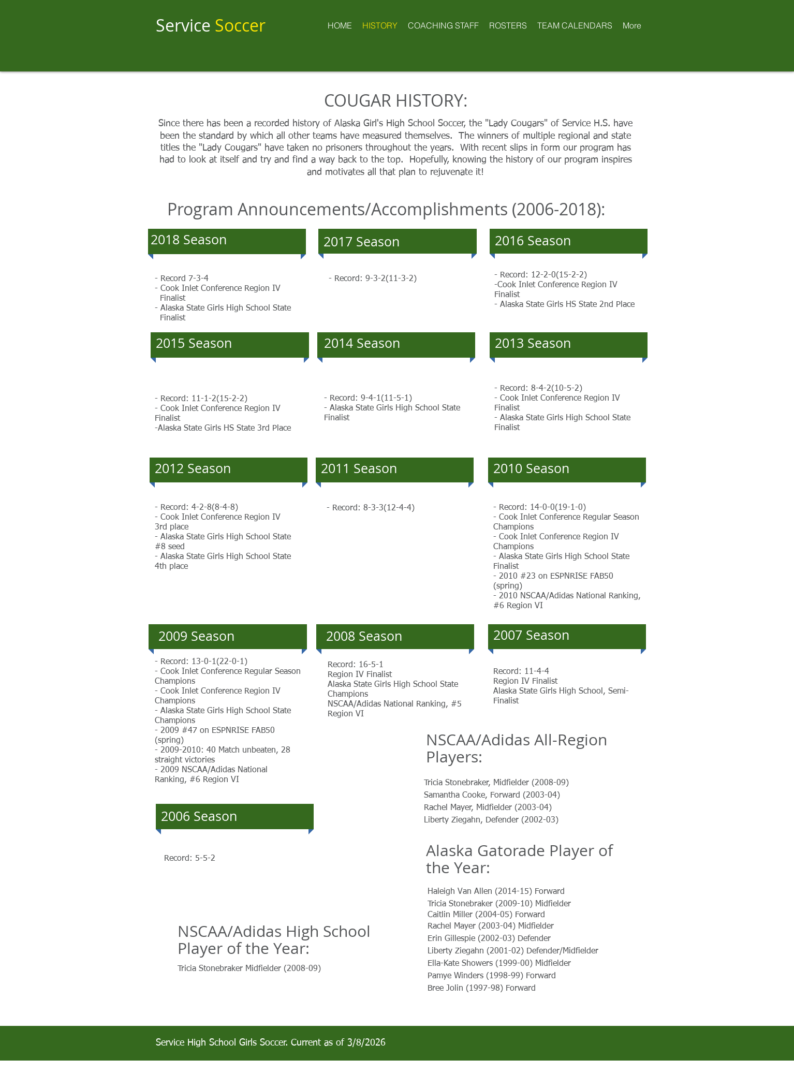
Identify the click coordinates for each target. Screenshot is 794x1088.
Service (211, 25)
